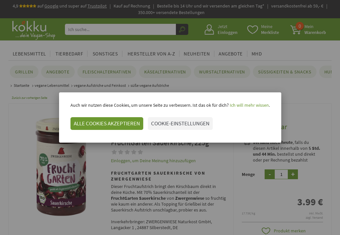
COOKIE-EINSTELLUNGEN (180, 123)
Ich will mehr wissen (249, 105)
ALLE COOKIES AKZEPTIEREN (107, 123)
